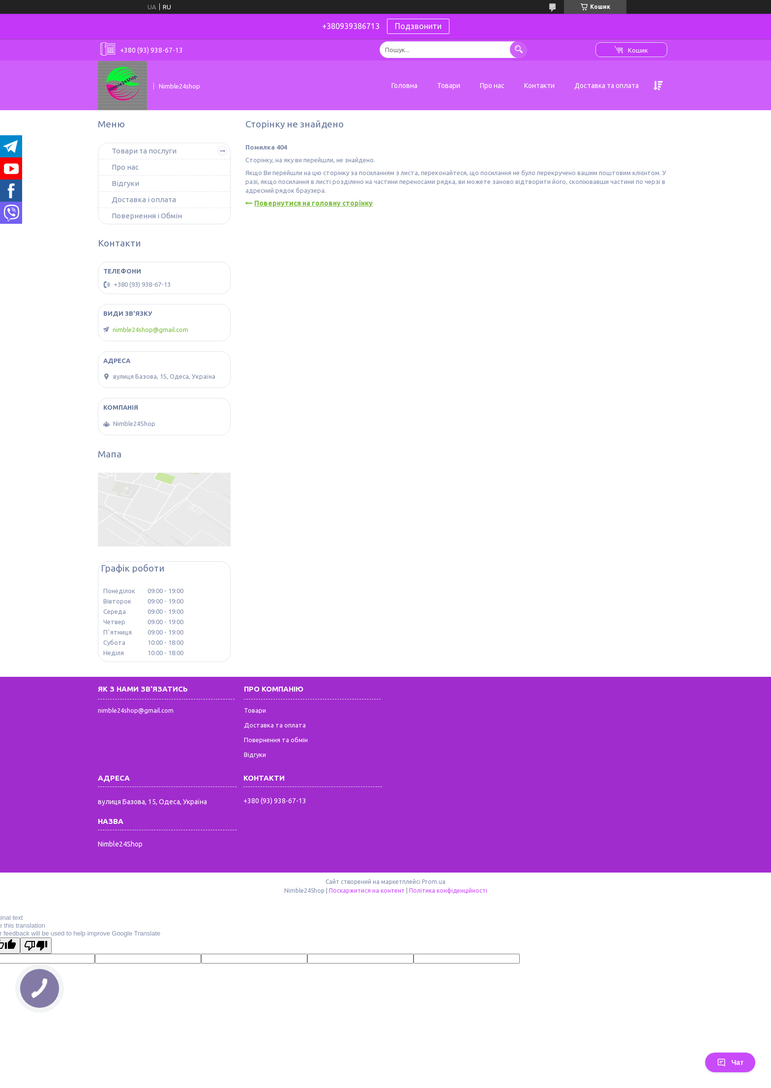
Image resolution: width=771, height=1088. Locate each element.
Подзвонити (418, 26)
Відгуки (125, 183)
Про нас (492, 86)
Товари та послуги (144, 151)
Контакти (539, 86)
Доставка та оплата (606, 86)
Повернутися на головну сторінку (313, 203)
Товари (448, 86)
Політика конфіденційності (448, 890)
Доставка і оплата (144, 199)
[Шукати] (518, 49)
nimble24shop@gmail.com (150, 329)
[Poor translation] (36, 945)
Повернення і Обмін (147, 216)
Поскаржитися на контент (367, 890)
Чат (730, 1062)
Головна (404, 86)
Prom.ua (433, 881)
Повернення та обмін (276, 739)
